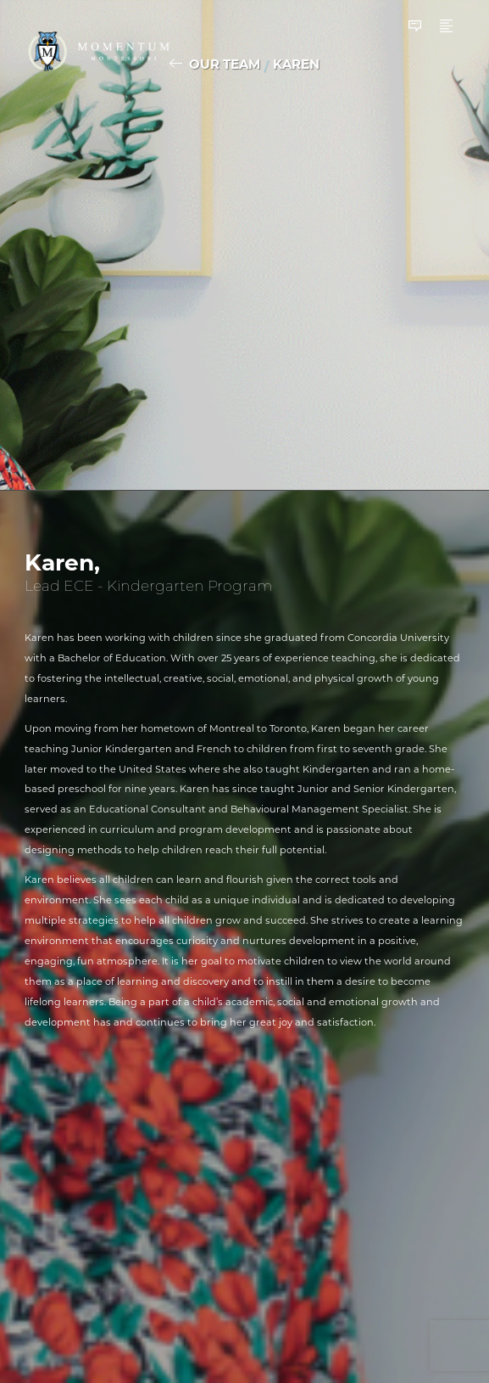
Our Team (224, 64)
